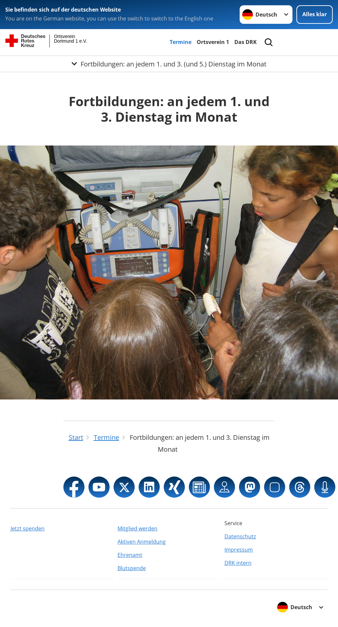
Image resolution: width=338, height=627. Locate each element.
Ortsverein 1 (213, 42)
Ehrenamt (130, 555)
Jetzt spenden (28, 528)
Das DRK (245, 42)
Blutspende (132, 568)
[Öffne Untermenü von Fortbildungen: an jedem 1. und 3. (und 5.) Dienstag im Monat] (169, 64)
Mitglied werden (137, 528)
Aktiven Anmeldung (142, 541)
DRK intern (238, 562)
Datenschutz (240, 536)
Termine (180, 42)
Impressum (238, 549)
